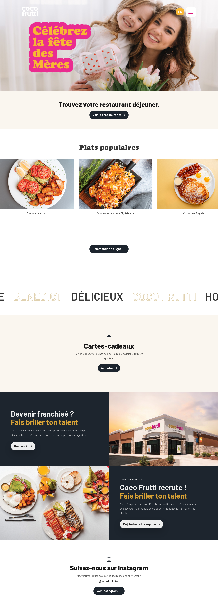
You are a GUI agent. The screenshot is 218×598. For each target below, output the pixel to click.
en (180, 11)
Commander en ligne (107, 249)
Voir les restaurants (106, 115)
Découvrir (21, 446)
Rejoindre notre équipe (139, 524)
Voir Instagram (107, 591)
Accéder (107, 368)
